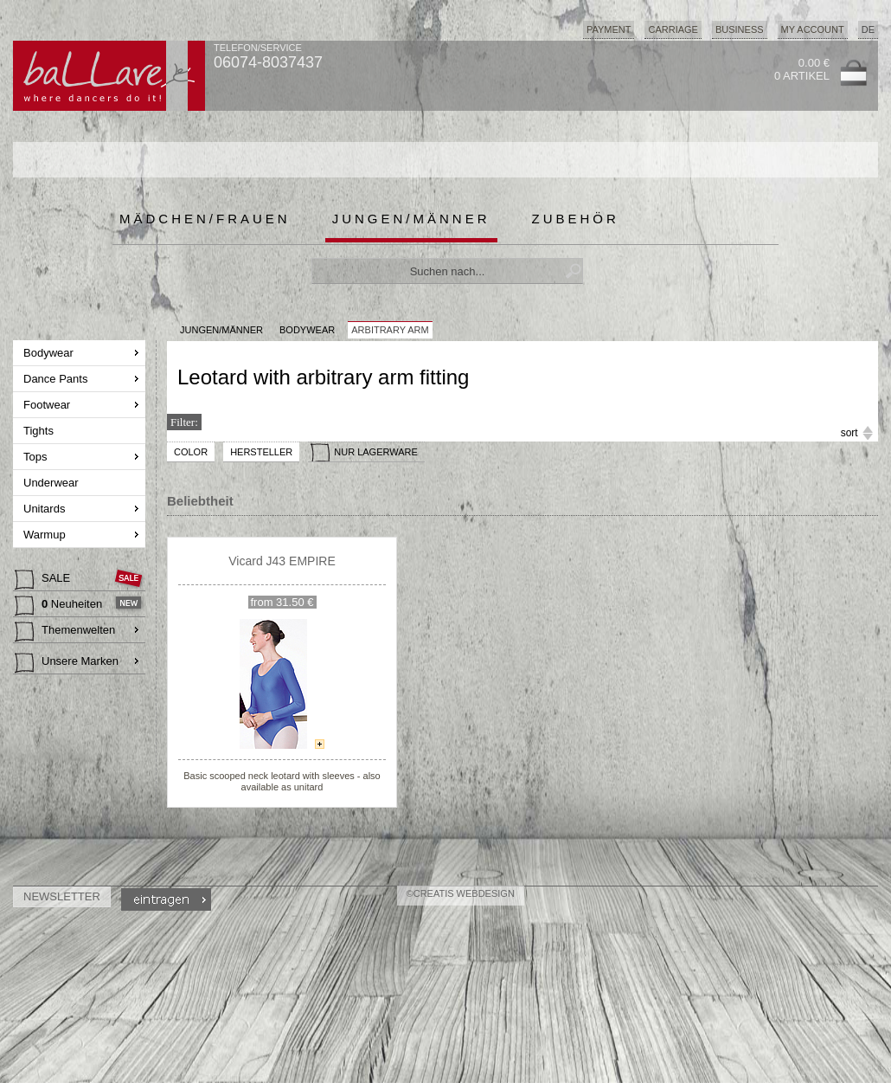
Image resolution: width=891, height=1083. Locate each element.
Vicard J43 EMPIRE (281, 561)
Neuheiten (60, 606)
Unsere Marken (67, 663)
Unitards (45, 508)
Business (739, 29)
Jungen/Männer (411, 218)
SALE (44, 580)
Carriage (672, 29)
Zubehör (575, 218)
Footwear (48, 404)
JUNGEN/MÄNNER (221, 330)
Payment (609, 29)
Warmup (45, 534)
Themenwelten (65, 632)
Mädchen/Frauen (205, 218)
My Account (812, 29)
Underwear (52, 482)
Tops (36, 456)
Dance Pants (57, 378)
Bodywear (49, 352)
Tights (40, 430)
